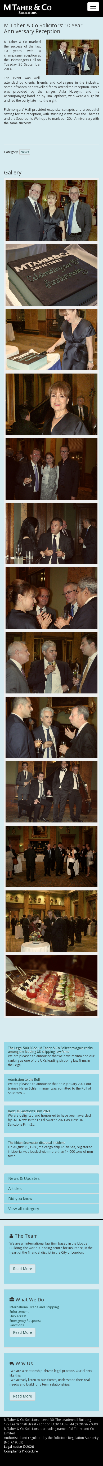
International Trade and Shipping (34, 1307)
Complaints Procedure (21, 1451)
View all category (23, 1208)
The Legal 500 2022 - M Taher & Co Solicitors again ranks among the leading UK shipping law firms (50, 1050)
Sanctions (17, 1325)
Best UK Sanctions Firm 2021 (29, 1111)
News (25, 152)
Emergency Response (26, 1320)
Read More (22, 1268)
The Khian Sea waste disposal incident (36, 1143)
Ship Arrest (18, 1316)
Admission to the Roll (24, 1079)
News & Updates (24, 1178)
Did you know (20, 1198)
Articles (15, 1188)
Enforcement (19, 1311)
